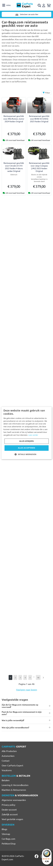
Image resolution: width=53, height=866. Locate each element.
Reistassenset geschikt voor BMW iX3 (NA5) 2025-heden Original (39, 119)
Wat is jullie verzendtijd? (13, 720)
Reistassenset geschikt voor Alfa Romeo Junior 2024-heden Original (13, 119)
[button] (26, 454)
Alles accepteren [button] (26, 448)
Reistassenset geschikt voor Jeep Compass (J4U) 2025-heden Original (39, 167)
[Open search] (39, 5)
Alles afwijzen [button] (26, 441)
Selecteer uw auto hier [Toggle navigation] (26, 14)
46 (38, 677)
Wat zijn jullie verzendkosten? (15, 727)
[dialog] (26, 433)
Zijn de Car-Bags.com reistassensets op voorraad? (20, 705)
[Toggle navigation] (6, 5)
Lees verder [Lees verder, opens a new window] (33, 435)
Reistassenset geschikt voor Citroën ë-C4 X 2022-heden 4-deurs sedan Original (14, 167)
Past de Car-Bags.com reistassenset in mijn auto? (22, 713)
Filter (46, 92)
